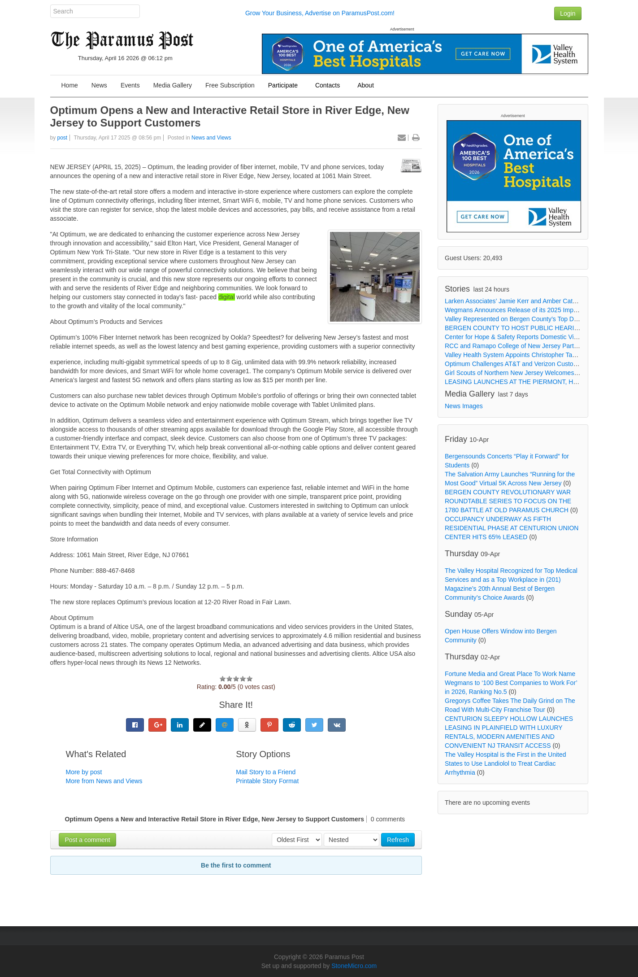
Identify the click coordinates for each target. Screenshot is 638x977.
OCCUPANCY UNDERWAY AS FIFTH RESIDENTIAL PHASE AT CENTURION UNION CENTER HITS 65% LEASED (511, 528)
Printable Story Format (267, 781)
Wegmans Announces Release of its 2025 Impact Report (524, 310)
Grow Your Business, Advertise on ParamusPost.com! (320, 13)
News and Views (211, 138)
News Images (464, 406)
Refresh (398, 839)
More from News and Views (104, 781)
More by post (84, 772)
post (62, 138)
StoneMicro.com (354, 965)
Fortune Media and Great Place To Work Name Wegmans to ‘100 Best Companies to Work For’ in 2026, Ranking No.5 (511, 682)
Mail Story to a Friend (265, 772)
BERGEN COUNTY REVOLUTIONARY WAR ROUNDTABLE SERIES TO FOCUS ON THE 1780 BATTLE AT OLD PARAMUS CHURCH (508, 501)
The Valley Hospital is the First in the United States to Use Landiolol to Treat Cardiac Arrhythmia (505, 763)
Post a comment (87, 839)
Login (567, 13)
